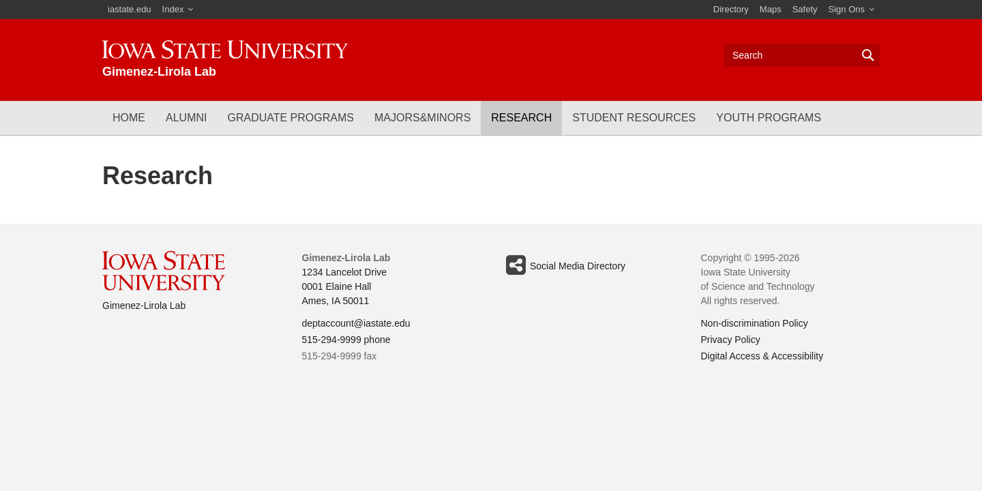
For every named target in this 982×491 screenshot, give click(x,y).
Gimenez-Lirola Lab (143, 305)
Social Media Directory (563, 265)
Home (129, 117)
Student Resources (634, 117)
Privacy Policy (730, 339)
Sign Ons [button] (847, 9)
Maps (771, 9)
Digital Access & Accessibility (762, 356)
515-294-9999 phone (346, 339)
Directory (731, 9)
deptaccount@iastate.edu (356, 323)
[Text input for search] (802, 55)
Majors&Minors (422, 117)
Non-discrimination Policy (754, 323)
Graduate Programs (290, 117)
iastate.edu (129, 9)
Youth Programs (768, 117)
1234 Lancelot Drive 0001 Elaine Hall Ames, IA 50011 (344, 286)
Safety (805, 9)
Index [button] (173, 9)
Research (521, 117)
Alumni (186, 117)
